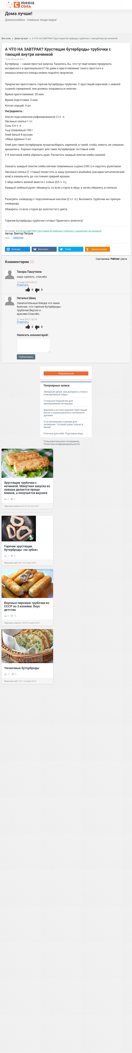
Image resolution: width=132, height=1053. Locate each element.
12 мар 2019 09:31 (27, 282)
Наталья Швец (26, 298)
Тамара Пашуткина (29, 271)
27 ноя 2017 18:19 (27, 319)
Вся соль (6, 38)
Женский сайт (11, 562)
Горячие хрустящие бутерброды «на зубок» (21, 547)
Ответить (23, 285)
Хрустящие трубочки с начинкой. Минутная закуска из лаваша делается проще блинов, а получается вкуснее (27, 488)
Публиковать (26, 357)
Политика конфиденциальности (62, 444)
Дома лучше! (18, 13)
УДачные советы (12, 506)
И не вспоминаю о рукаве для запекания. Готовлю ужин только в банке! (63, 424)
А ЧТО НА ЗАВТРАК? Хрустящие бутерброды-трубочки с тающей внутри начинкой (74, 38)
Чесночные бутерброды (21, 668)
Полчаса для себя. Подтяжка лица (63, 433)
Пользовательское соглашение (61, 441)
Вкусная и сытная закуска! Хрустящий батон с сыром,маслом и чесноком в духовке (65, 412)
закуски (18, 237)
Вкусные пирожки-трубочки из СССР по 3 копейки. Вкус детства (26, 606)
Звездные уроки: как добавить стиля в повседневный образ (65, 393)
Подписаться (66, 373)
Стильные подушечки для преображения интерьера (58, 402)
